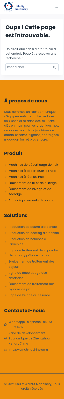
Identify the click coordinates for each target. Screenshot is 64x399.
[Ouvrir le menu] (57, 6)
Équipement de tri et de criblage (33, 183)
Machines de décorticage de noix (33, 165)
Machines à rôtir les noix (26, 177)
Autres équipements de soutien (32, 200)
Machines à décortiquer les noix (32, 171)
